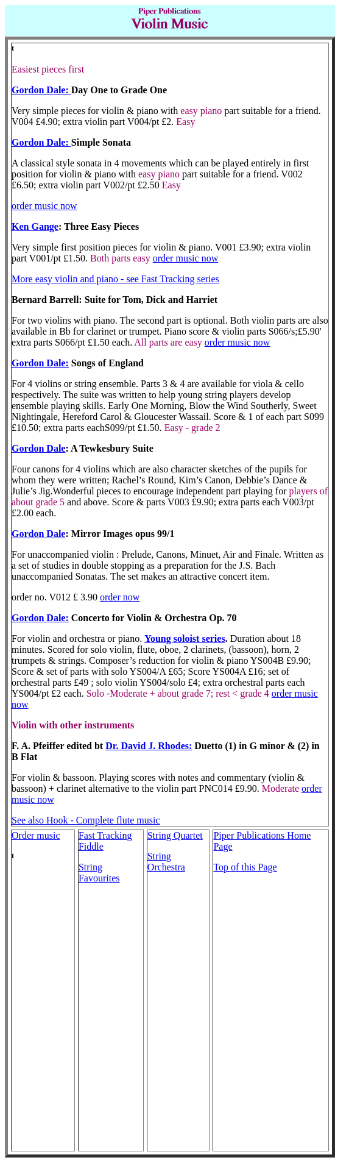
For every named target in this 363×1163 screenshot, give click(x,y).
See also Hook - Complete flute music (86, 820)
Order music (36, 835)
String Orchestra (166, 861)
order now (119, 597)
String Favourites (99, 872)
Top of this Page (245, 867)
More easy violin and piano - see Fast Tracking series (115, 279)
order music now (44, 206)
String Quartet (175, 835)
